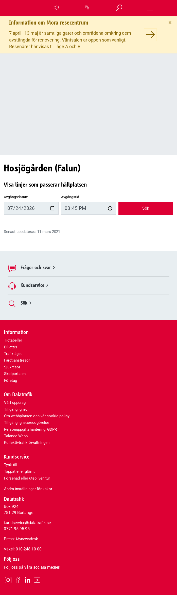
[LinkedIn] (27, 580)
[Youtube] (37, 579)
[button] (56, 8)
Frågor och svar (38, 267)
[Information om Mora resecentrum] (150, 34)
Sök (145, 208)
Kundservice (34, 285)
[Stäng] (170, 22)
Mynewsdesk (27, 539)
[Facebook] (17, 579)
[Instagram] (8, 579)
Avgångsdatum (16, 197)
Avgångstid (70, 197)
